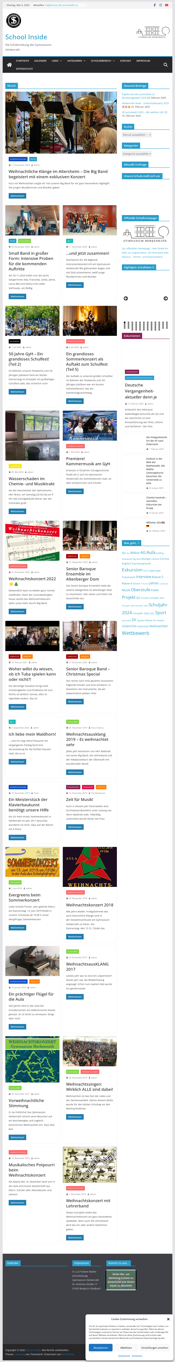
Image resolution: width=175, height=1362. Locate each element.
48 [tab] (167, 328)
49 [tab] (132, 330)
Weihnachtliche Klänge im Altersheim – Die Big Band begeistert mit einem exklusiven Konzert (58, 174)
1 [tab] (125, 322)
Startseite (22, 60)
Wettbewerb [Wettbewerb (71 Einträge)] (135, 633)
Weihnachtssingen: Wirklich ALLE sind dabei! (89, 1086)
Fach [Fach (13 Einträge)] (145, 570)
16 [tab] (136, 324)
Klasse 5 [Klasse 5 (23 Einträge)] (157, 577)
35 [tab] (163, 326)
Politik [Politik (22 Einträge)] (155, 590)
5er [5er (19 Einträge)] (124, 553)
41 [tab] (140, 328)
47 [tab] (163, 328)
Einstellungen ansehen (154, 1347)
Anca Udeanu (97, 727)
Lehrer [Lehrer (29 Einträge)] (154, 583)
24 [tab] (167, 324)
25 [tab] (125, 326)
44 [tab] (152, 328)
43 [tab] (148, 328)
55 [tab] (155, 330)
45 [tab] (155, 328)
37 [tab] (125, 328)
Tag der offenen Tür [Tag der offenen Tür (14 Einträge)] (146, 620)
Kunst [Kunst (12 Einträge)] (145, 583)
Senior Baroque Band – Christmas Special (88, 671)
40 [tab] (136, 328)
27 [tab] (132, 326)
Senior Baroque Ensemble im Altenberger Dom (82, 574)
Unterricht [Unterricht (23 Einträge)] (129, 626)
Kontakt (125, 60)
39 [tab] (132, 328)
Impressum (137, 1355)
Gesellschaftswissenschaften (139, 378)
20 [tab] (152, 324)
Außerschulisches (18, 159)
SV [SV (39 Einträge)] (134, 619)
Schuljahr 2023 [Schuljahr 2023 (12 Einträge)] (141, 605)
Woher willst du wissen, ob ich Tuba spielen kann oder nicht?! (32, 674)
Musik (33, 159)
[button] (168, 1319)
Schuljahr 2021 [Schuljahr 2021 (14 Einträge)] (157, 597)
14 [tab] (129, 324)
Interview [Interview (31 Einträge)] (143, 576)
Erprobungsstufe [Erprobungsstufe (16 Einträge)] (141, 563)
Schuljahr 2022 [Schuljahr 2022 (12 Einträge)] (128, 605)
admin (37, 165)
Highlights (88, 787)
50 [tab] (136, 330)
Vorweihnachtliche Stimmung (26, 1103)
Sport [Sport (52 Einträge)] (160, 613)
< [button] (126, 298)
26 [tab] (129, 326)
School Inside (26, 36)
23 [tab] (163, 324)
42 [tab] (144, 328)
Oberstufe (72, 556)
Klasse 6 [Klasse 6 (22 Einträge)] (127, 583)
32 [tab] (152, 326)
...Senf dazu (15, 466)
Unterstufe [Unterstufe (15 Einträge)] (143, 626)
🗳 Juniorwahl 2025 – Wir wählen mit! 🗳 (144, 112)
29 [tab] (140, 326)
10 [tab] (159, 322)
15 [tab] (132, 324)
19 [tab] (148, 324)
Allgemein (14, 341)
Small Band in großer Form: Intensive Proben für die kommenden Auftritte (31, 261)
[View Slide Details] (133, 299)
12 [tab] (167, 322)
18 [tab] (144, 324)
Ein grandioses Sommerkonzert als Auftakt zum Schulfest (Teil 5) (87, 361)
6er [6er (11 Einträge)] (128, 553)
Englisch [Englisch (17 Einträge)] (126, 563)
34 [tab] (159, 326)
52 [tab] (144, 330)
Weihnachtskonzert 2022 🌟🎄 (32, 581)
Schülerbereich (101, 60)
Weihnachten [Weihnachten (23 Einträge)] (158, 626)
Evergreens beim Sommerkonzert (25, 897)
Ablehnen (126, 1347)
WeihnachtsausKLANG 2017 (87, 966)
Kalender (40, 60)
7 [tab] (148, 322)
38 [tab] (129, 328)
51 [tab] (140, 330)
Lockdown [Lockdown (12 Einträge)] (163, 583)
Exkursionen (73, 787)
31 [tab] (148, 326)
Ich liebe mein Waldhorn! (32, 734)
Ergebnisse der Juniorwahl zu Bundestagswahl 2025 (61, 6)
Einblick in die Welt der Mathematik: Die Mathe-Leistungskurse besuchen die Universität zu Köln (155, 471)
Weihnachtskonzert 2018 (89, 905)
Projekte (85, 556)
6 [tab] (144, 322)
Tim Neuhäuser (98, 793)
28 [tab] (136, 326)
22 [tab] (159, 324)
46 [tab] (159, 328)
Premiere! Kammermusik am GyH (88, 461)
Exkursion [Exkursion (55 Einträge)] (132, 570)
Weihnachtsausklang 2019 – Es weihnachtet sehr (87, 739)
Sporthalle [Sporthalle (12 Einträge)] (126, 620)
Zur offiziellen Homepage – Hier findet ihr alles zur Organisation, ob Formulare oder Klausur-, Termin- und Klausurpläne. (145, 252)
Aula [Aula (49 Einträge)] (150, 552)
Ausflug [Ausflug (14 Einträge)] (159, 553)
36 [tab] (167, 326)
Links (55, 60)
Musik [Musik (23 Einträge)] (126, 590)
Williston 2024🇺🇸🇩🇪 (155, 524)
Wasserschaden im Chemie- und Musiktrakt (32, 481)
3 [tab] (132, 322)
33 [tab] (155, 326)
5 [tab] (140, 322)
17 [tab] (140, 324)
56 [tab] (159, 330)
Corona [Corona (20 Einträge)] (164, 559)
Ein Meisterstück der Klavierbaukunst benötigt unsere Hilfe (29, 804)
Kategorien (74, 60)
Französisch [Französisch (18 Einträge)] (128, 577)
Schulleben (24, 241)
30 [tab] (144, 326)
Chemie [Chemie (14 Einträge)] (155, 558)
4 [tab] (136, 322)
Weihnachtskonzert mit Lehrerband (88, 1203)
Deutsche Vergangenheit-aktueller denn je (141, 391)
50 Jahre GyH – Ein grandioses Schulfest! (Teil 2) (29, 359)
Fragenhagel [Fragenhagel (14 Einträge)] (154, 570)
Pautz (36, 793)
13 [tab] (125, 324)
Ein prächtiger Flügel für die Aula (31, 996)
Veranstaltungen (75, 341)
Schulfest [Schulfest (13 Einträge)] (145, 598)
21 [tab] (155, 324)
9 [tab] (155, 322)
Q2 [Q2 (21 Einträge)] (138, 598)
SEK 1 (69, 241)
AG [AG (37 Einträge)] (143, 552)
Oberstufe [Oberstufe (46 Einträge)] (140, 589)
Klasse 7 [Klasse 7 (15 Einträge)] (137, 583)
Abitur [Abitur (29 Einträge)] (135, 552)
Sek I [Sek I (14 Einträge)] (152, 613)
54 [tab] (152, 330)
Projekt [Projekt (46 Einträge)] (129, 597)
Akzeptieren (101, 1347)
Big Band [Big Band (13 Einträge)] (137, 559)
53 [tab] (148, 330)
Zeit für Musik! (79, 799)
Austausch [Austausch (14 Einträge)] (127, 558)
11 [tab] (163, 322)
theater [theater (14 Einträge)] (160, 620)
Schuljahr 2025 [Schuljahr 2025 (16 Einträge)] (141, 613)
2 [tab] (128, 322)
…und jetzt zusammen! (87, 253)
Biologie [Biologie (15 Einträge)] (146, 558)
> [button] (165, 298)
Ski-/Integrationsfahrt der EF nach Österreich (156, 441)
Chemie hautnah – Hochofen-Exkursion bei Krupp (156, 503)
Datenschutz (124, 1355)
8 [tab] (151, 322)
